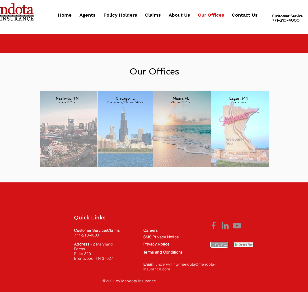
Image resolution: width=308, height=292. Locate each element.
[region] (67, 127)
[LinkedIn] (225, 226)
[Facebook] (214, 226)
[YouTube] (237, 226)
